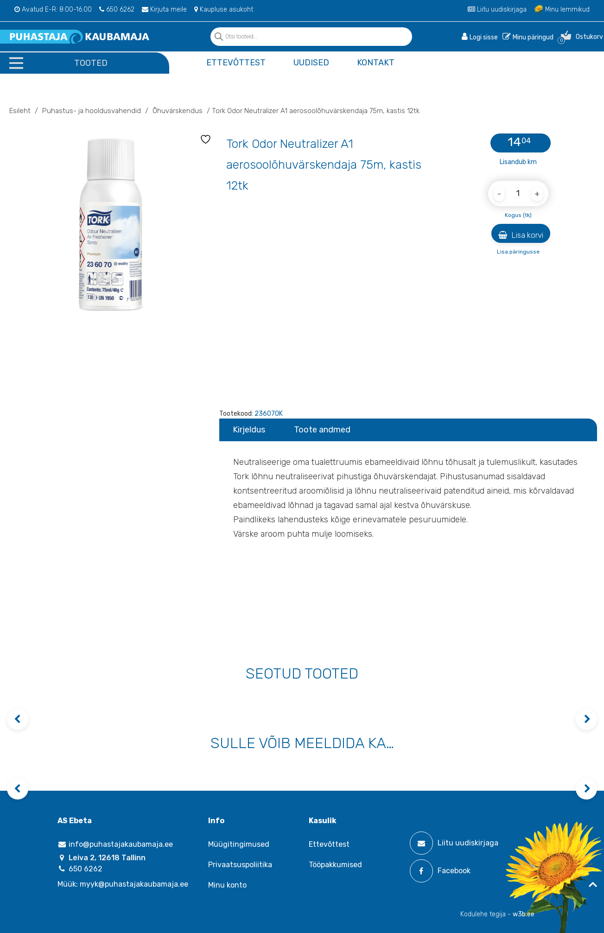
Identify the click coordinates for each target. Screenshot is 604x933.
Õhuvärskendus (178, 111)
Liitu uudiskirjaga (497, 9)
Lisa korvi (520, 235)
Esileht (20, 111)
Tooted (91, 63)
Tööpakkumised (335, 864)
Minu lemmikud (562, 9)
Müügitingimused (238, 844)
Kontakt (375, 62)
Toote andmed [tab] (322, 430)
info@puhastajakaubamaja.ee (115, 844)
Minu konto (227, 885)
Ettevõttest (236, 62)
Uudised (311, 62)
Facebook (440, 870)
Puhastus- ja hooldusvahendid (91, 111)
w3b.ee (523, 914)
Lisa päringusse (518, 251)
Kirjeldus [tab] (249, 430)
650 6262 (116, 9)
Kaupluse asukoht (223, 9)
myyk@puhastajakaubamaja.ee (134, 884)
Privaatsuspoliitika (240, 864)
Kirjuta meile (164, 9)
